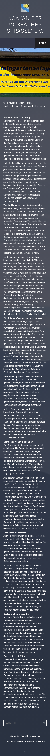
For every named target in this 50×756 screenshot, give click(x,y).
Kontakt (24, 736)
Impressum (35, 736)
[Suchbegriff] (25, 723)
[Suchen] (44, 723)
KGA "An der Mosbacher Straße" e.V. (25, 24)
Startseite (14, 736)
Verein (29, 103)
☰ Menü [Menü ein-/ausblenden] (43, 43)
